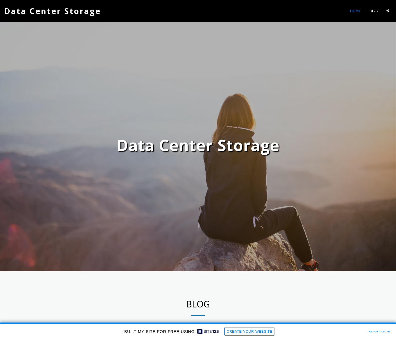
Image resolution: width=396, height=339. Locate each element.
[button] (388, 11)
